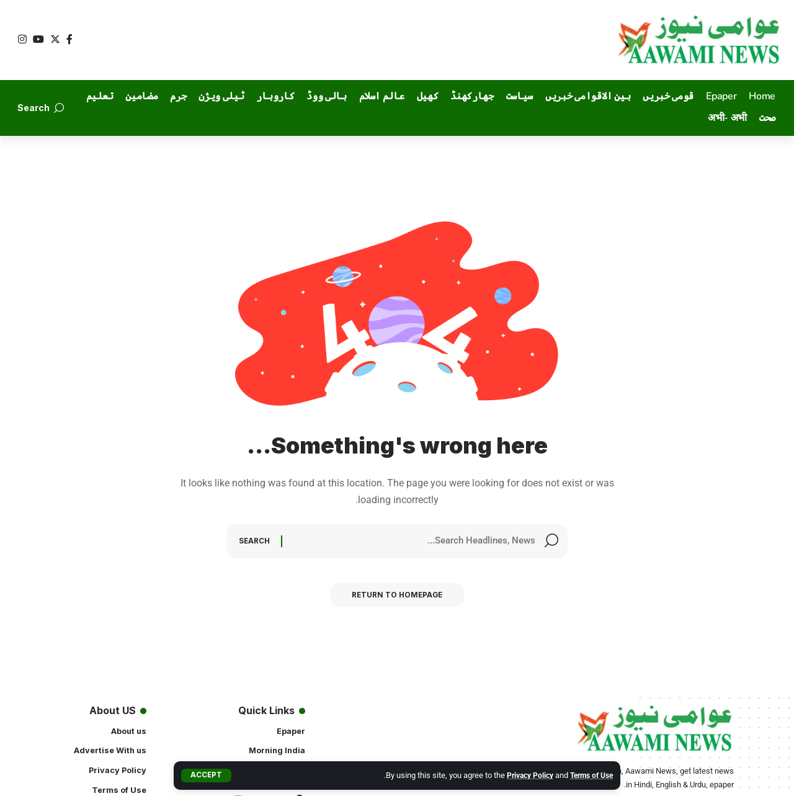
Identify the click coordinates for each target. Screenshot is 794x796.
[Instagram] (22, 39)
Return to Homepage (397, 598)
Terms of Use (588, 775)
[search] (40, 108)
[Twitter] (55, 39)
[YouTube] (38, 39)
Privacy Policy (522, 775)
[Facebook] (69, 39)
